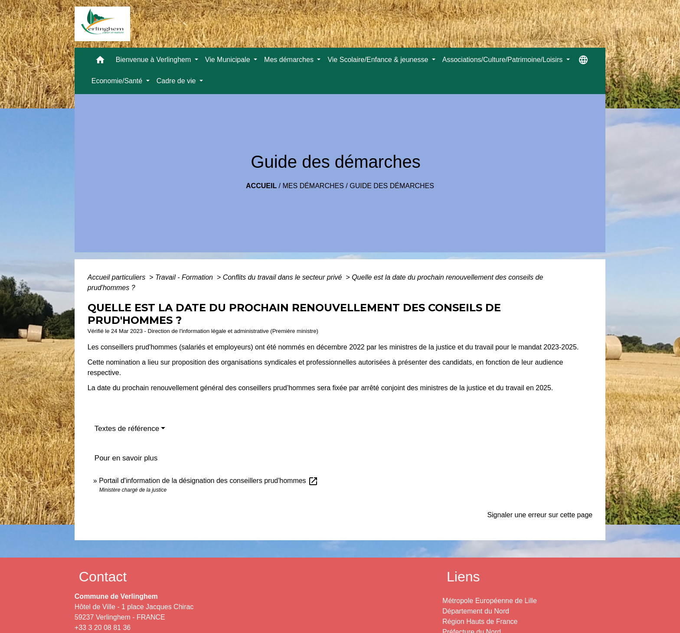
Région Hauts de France (479, 621)
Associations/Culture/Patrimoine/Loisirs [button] (503, 59)
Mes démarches (313, 185)
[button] (100, 61)
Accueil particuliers (117, 277)
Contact (103, 576)
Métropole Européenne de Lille (489, 600)
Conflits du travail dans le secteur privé (283, 277)
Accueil (261, 185)
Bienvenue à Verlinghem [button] (154, 59)
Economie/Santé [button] (118, 81)
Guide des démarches (392, 185)
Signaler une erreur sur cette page (539, 515)
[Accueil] (102, 23)
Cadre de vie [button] (177, 81)
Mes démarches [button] (289, 59)
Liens (463, 576)
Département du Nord (475, 611)
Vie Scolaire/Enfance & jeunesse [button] (378, 59)
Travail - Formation (185, 277)
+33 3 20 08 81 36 (103, 627)
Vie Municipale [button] (228, 59)
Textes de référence (127, 428)
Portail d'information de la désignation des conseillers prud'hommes (208, 480)
